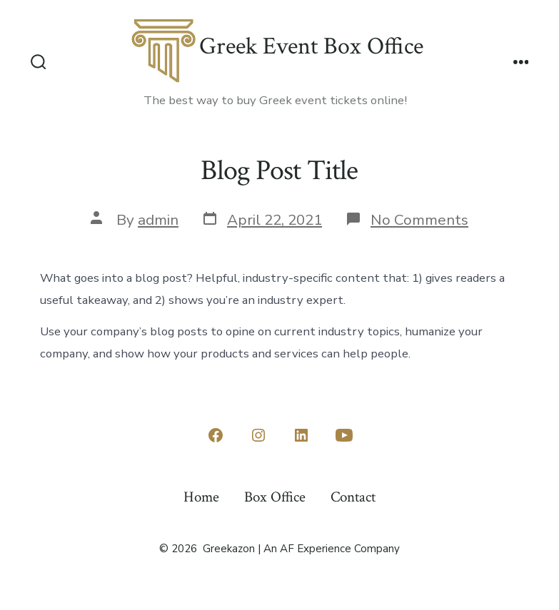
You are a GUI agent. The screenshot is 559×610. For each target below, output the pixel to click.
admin (158, 220)
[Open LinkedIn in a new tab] (301, 435)
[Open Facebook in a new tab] (216, 435)
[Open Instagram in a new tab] (258, 435)
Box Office (275, 497)
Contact (353, 497)
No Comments (419, 220)
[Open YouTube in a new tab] (344, 435)
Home (201, 497)
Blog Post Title (279, 170)
